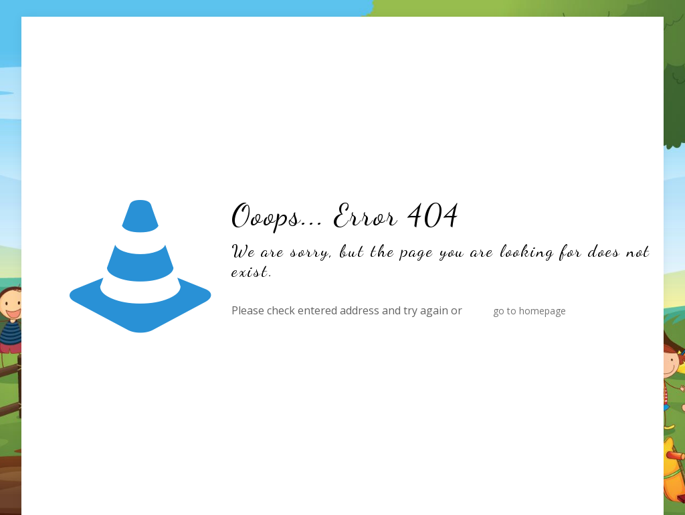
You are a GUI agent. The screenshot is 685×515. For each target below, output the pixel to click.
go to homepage (529, 310)
